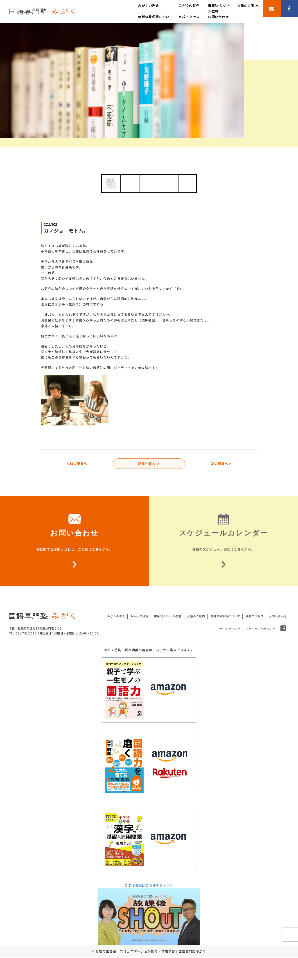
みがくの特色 (189, 5)
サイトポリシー (229, 629)
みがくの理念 (148, 5)
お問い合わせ (218, 17)
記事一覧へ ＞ (149, 464)
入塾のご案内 (247, 5)
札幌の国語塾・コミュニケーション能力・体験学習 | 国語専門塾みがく (150, 951)
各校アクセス (189, 17)
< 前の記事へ (77, 464)
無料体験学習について (155, 17)
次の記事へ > (221, 464)
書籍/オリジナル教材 (168, 617)
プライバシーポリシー (260, 629)
